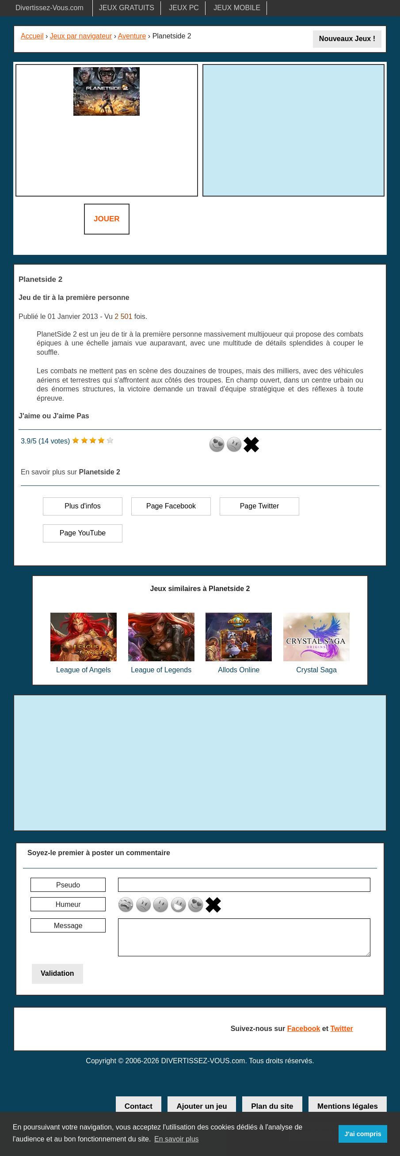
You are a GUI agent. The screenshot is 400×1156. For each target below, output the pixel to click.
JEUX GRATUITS (126, 7)
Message (68, 925)
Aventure (132, 36)
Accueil (32, 36)
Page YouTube (83, 533)
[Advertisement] (293, 129)
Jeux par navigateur (81, 36)
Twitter (342, 1028)
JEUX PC (184, 7)
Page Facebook (171, 506)
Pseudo (68, 885)
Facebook (303, 1028)
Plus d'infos (82, 506)
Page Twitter (259, 506)
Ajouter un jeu (201, 1106)
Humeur (68, 904)
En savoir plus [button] (176, 1139)
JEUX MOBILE (236, 7)
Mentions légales (347, 1106)
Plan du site (272, 1106)
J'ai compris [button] (362, 1133)
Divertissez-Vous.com (49, 7)
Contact (138, 1106)
